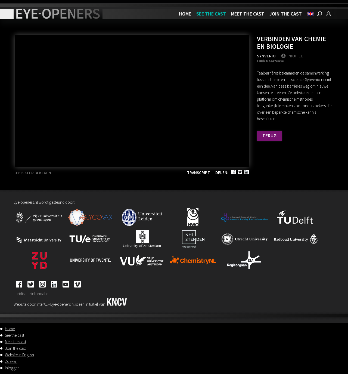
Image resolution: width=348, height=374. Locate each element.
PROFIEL (292, 55)
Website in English (19, 354)
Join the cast (285, 14)
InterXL (42, 304)
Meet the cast (247, 14)
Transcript (198, 172)
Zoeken (11, 361)
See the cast (211, 14)
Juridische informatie (31, 293)
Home (185, 14)
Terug (269, 135)
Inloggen (12, 367)
